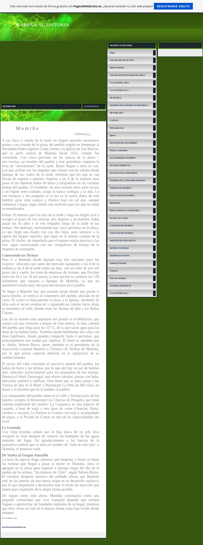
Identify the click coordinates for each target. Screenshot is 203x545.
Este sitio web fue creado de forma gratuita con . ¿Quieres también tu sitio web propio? (101, 6)
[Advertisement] (53, 71)
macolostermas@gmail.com (14, 527)
